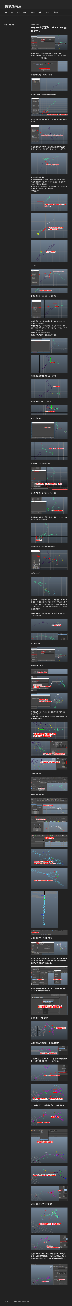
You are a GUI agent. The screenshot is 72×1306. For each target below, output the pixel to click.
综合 (48, 12)
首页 (5, 12)
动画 (12, 12)
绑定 (18, 12)
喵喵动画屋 (12, 7)
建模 (25, 12)
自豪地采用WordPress (22, 1301)
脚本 (33, 12)
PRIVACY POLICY (9, 1301)
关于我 (56, 12)
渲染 (40, 12)
